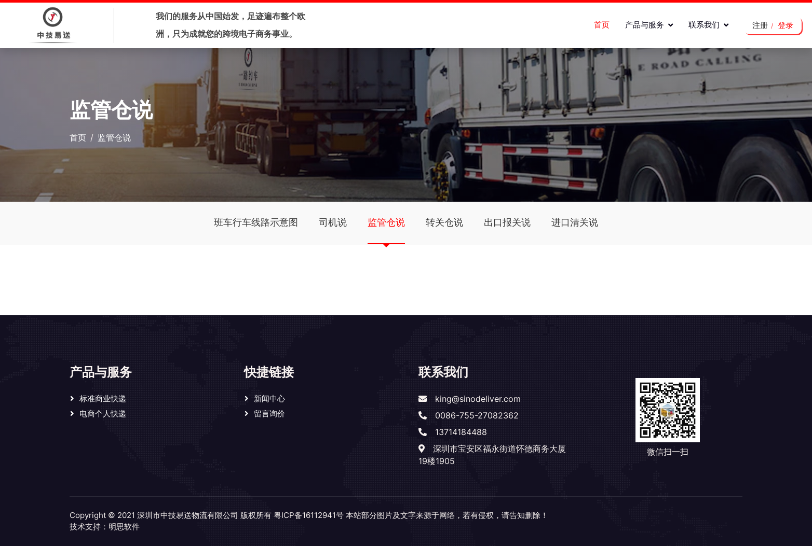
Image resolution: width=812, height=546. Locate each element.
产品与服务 (644, 25)
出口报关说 (507, 222)
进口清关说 (574, 222)
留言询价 (269, 413)
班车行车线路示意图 (256, 222)
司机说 (333, 222)
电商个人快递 (102, 413)
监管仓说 (386, 230)
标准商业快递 (102, 398)
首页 (602, 25)
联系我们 (704, 25)
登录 (785, 25)
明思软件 (124, 526)
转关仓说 (444, 222)
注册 (760, 25)
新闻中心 (269, 398)
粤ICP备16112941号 (309, 515)
